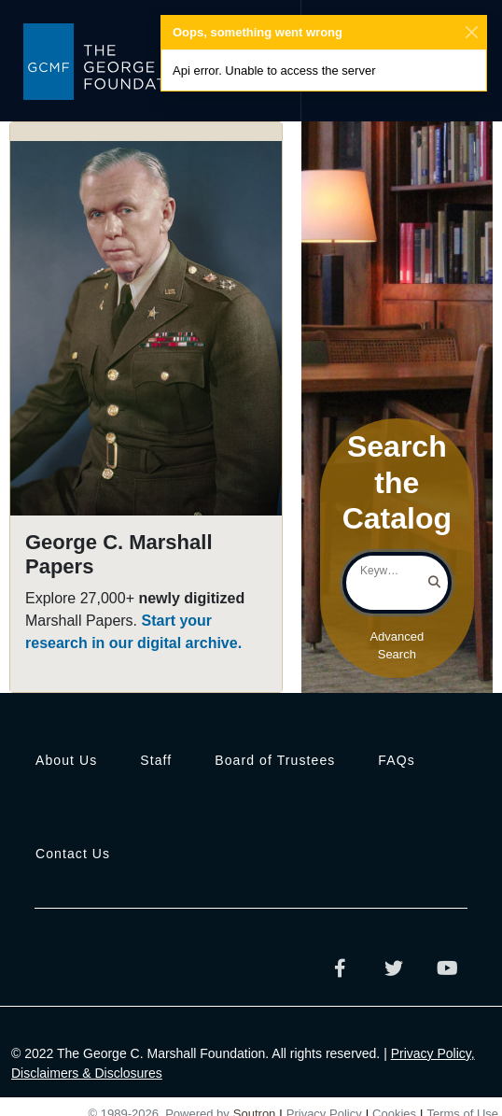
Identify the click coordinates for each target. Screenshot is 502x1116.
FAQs (396, 760)
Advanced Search (397, 645)
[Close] (472, 32)
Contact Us (72, 853)
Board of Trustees (275, 760)
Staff (156, 760)
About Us (66, 760)
